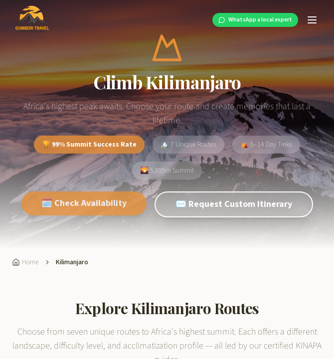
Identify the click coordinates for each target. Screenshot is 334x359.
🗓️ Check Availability (84, 210)
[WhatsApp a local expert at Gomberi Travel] (255, 20)
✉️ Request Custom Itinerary (233, 211)
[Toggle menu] (312, 20)
